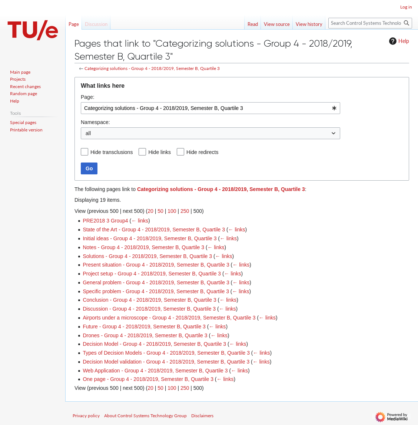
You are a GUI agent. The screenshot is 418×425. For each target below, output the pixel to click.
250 (184, 211)
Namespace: (95, 122)
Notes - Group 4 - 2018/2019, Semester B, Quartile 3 (143, 247)
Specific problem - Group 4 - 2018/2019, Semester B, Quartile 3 (156, 291)
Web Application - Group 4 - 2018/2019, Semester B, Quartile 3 (155, 371)
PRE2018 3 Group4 (105, 221)
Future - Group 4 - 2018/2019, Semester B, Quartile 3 (144, 326)
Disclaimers (202, 415)
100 (171, 211)
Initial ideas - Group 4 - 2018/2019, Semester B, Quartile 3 (149, 238)
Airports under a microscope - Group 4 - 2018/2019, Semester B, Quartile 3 (169, 318)
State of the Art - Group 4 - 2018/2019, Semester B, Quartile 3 (154, 229)
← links (139, 221)
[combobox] (210, 108)
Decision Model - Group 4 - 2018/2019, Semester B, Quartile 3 (154, 344)
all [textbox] (88, 133)
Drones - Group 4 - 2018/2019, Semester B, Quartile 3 (145, 335)
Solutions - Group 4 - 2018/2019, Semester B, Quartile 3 (147, 256)
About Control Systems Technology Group (145, 415)
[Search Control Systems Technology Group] (370, 23)
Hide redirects (202, 152)
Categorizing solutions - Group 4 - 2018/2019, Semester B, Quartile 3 (152, 68)
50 (160, 211)
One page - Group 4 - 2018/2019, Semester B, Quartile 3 (148, 379)
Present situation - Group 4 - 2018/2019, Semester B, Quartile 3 (156, 265)
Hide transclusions (111, 152)
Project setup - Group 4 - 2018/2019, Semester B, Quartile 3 (152, 274)
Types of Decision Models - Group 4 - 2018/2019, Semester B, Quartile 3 (166, 353)
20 (150, 211)
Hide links (159, 152)
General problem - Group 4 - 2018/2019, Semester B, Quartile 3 (156, 282)
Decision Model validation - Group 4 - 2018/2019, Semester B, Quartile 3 (166, 362)
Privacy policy (86, 415)
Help (398, 41)
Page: (87, 97)
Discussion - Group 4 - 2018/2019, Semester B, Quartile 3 (149, 309)
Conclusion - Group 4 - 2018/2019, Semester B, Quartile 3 (149, 300)
